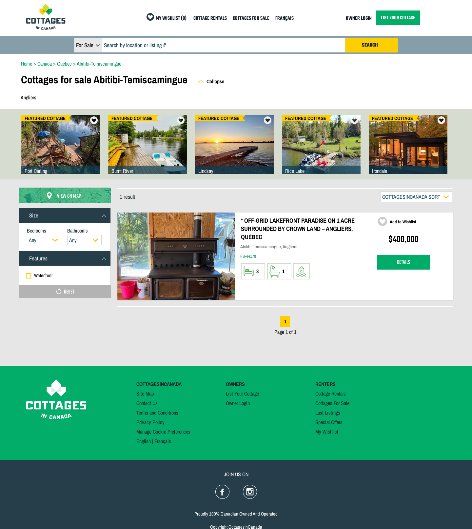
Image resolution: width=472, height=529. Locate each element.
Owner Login (238, 403)
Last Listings (327, 412)
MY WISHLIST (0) (171, 18)
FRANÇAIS (284, 18)
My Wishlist (326, 431)
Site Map (145, 393)
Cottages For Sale (332, 403)
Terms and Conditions (157, 412)
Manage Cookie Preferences (163, 431)
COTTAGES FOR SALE (251, 18)
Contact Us (147, 403)
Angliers (28, 97)
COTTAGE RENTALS (210, 18)
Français (162, 441)
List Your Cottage (242, 393)
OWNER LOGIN (359, 18)
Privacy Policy (150, 422)
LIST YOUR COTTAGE (398, 18)
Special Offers (329, 422)
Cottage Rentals (330, 393)
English (143, 441)
